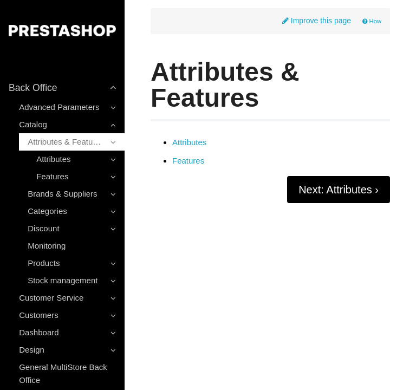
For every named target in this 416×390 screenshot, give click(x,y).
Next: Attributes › (338, 190)
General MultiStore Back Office (63, 373)
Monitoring (47, 245)
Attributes (189, 142)
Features (188, 161)
